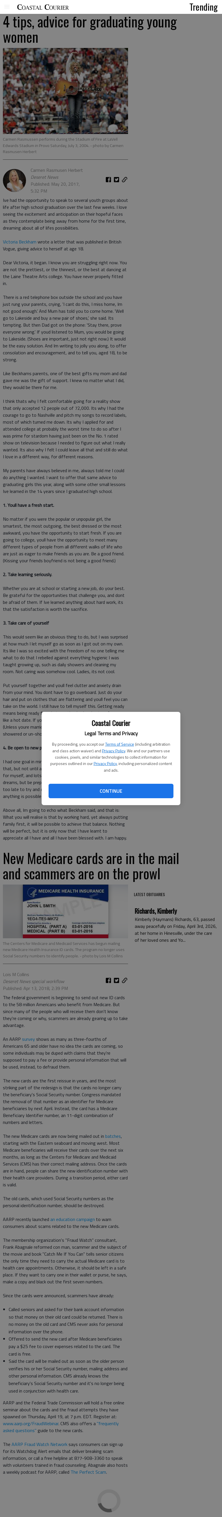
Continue (111, 791)
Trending (203, 6)
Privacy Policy (113, 751)
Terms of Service (119, 744)
